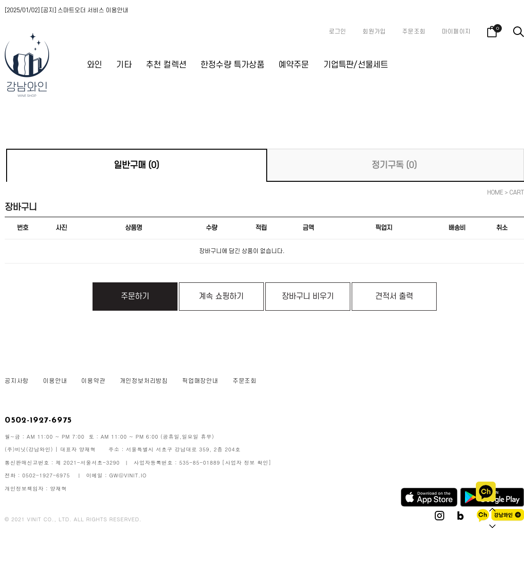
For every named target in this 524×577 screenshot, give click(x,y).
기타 (123, 64)
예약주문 (294, 64)
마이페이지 (456, 31)
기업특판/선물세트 (356, 64)
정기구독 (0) (394, 165)
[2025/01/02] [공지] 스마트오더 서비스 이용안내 (66, 10)
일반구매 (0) (136, 165)
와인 (94, 64)
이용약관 (93, 381)
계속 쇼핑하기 (221, 296)
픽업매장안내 (200, 381)
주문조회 (413, 31)
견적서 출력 (394, 296)
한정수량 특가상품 (232, 64)
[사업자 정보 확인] (246, 462)
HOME (495, 192)
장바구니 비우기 (308, 296)
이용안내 (55, 381)
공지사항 (17, 381)
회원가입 (374, 31)
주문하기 (135, 296)
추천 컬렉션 (166, 64)
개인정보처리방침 (144, 381)
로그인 (338, 31)
